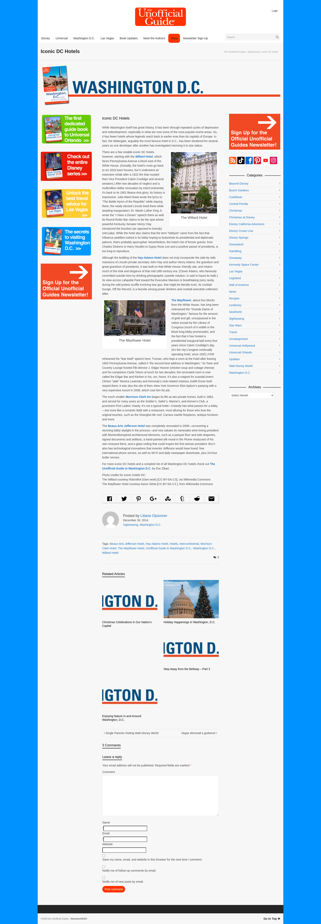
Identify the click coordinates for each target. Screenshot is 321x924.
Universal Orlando (240, 352)
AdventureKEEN (79, 918)
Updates (234, 359)
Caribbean (235, 197)
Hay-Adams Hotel (157, 543)
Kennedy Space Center (244, 264)
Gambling (235, 251)
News (232, 291)
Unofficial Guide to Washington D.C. (168, 548)
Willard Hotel (110, 552)
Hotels (174, 543)
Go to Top (271, 918)
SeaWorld (235, 312)
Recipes (234, 298)
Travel (233, 332)
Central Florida (238, 203)
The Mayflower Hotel (131, 548)
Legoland (235, 278)
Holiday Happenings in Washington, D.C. (189, 622)
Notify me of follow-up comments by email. (129, 870)
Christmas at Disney (242, 217)
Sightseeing (253, 52)
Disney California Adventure (246, 224)
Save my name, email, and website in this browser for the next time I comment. (152, 859)
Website (107, 844)
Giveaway (235, 257)
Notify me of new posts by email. (123, 881)
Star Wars (235, 325)
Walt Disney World (240, 366)
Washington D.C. (150, 524)
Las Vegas (235, 271)
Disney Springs (238, 237)
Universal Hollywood (242, 345)
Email (106, 833)
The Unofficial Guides (234, 52)
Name (106, 822)
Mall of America (239, 285)
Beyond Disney (238, 183)
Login (275, 10)
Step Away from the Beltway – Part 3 (187, 669)
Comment (108, 772)
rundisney (235, 305)
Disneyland (236, 244)
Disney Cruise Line (241, 230)
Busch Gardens (239, 190)
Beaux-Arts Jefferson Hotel (127, 543)
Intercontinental (189, 543)
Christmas (235, 210)
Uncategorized (238, 339)
